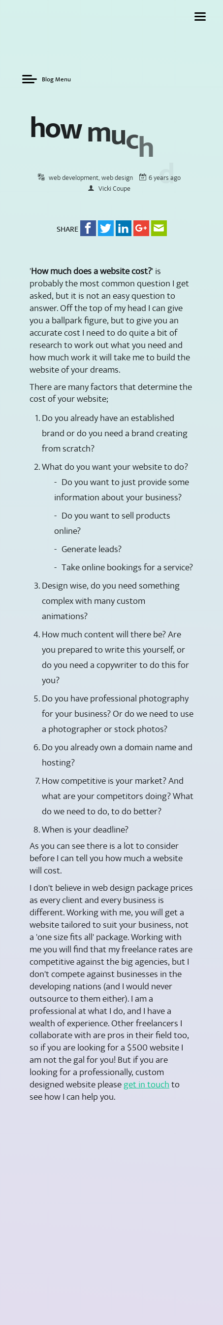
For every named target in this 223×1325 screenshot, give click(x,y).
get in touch (146, 1098)
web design (117, 190)
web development (73, 190)
